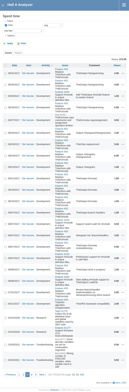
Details (8, 53)
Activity (45, 65)
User (28, 65)
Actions (123, 73)
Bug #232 (60, 114)
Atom (117, 383)
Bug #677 (60, 339)
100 (82, 374)
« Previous (10, 374)
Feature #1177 (62, 327)
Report (18, 53)
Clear (23, 43)
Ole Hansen (28, 73)
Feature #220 (62, 92)
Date (10, 25)
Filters (10, 21)
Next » (42, 374)
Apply (10, 43)
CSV (124, 383)
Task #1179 (61, 311)
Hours (117, 65)
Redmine (54, 390)
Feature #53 (61, 69)
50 (77, 374)
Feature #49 (61, 299)
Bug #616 (60, 353)
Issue (65, 65)
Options (10, 36)
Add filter (8, 31)
